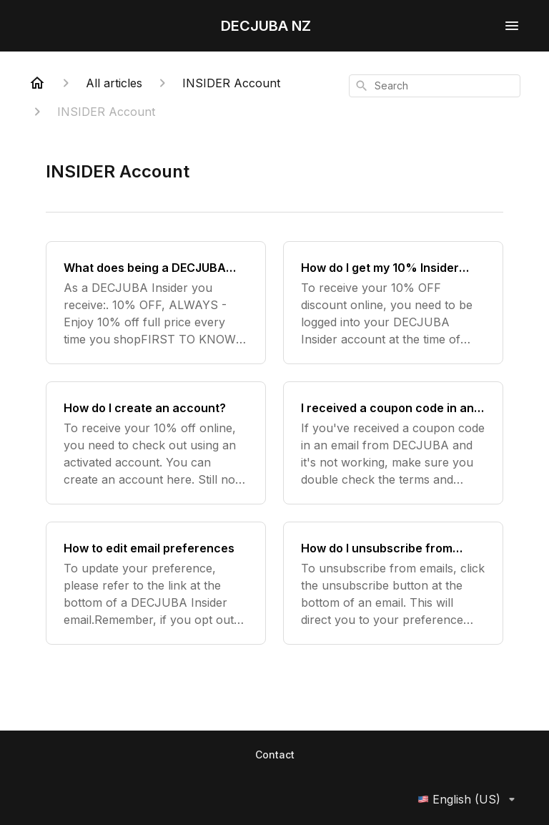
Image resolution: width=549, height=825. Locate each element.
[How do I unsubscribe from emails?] (393, 583)
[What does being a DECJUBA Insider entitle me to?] (156, 302)
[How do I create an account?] (156, 442)
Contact (275, 754)
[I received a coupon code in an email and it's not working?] (393, 442)
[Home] (37, 83)
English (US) (468, 799)
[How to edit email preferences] (156, 583)
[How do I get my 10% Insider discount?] (393, 302)
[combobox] (434, 85)
